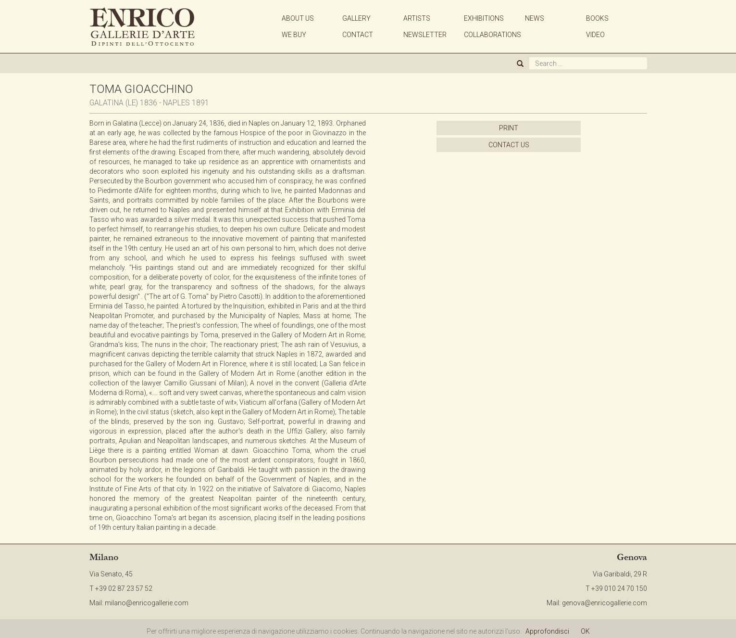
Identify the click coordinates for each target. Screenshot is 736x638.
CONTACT (357, 34)
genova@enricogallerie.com (604, 603)
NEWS (534, 18)
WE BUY (294, 34)
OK (585, 631)
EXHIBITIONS (484, 18)
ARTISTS (416, 18)
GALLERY (356, 18)
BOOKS (597, 18)
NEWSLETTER (425, 34)
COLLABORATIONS (492, 34)
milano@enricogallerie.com (146, 603)
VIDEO (595, 34)
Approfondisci (547, 631)
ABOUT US (298, 18)
